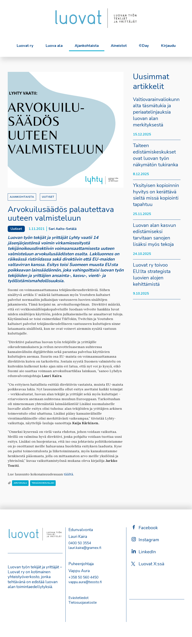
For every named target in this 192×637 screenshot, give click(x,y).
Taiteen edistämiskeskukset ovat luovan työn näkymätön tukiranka (155, 155)
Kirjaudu (168, 45)
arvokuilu (20, 482)
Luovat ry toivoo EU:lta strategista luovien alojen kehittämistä (152, 274)
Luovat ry (25, 45)
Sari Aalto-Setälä (63, 229)
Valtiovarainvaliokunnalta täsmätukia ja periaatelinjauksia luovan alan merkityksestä (156, 112)
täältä (68, 474)
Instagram (145, 540)
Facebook (144, 527)
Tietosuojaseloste (82, 602)
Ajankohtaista (87, 45)
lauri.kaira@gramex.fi (84, 547)
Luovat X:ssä (147, 564)
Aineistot (119, 45)
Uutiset (48, 197)
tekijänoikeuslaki (43, 482)
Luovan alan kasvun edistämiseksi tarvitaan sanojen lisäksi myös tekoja (154, 235)
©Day (144, 45)
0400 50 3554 (79, 543)
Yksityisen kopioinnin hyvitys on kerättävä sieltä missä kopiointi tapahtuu (156, 195)
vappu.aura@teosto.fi (85, 582)
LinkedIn (143, 552)
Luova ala (54, 45)
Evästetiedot (78, 597)
